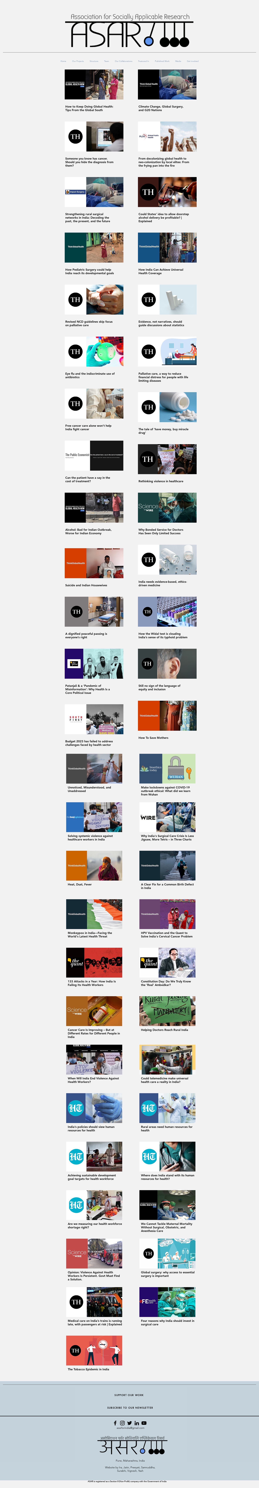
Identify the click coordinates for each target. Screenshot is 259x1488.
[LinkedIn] (137, 1423)
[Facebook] (115, 1423)
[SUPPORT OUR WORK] (129, 1395)
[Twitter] (129, 1423)
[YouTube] (144, 1423)
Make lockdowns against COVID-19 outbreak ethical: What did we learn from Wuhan (165, 791)
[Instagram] (122, 1423)
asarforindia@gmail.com (130, 1428)
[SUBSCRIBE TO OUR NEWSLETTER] (130, 1408)
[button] (78, 61)
